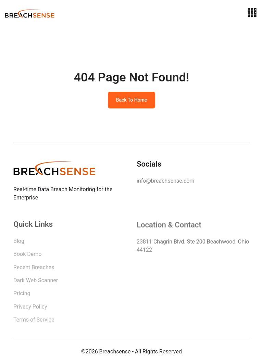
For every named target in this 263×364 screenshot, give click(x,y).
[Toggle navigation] (252, 12)
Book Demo (27, 255)
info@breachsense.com (165, 181)
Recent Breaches (33, 268)
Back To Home (131, 100)
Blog (18, 242)
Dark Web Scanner (35, 281)
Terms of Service (33, 321)
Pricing (21, 294)
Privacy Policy (30, 308)
